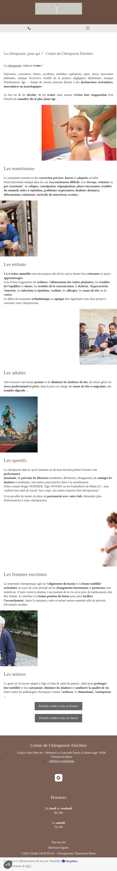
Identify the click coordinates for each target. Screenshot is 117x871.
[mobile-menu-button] (88, 28)
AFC (28, 866)
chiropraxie (14, 65)
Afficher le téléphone (61, 761)
